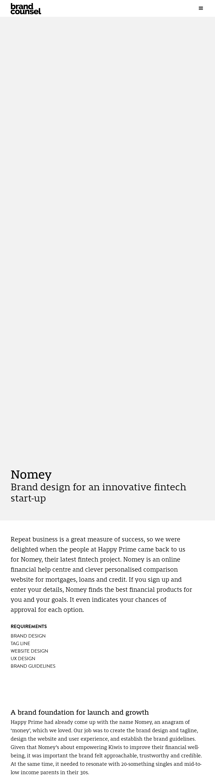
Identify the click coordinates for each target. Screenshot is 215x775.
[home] (32, 8)
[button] (204, 8)
